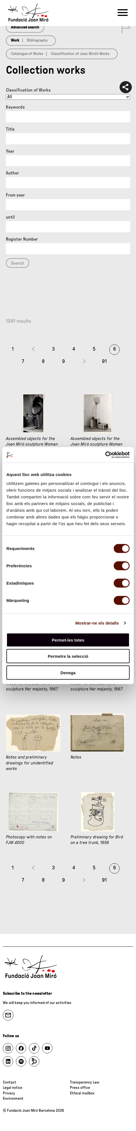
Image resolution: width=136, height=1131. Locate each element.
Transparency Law (84, 1082)
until (10, 217)
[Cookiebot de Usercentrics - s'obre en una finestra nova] (105, 454)
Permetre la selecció (68, 656)
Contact (9, 1082)
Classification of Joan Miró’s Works (80, 54)
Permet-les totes (68, 639)
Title (10, 129)
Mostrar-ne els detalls (97, 623)
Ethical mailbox (82, 1093)
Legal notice (12, 1088)
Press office (80, 1088)
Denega (68, 672)
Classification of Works (28, 90)
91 (104, 361)
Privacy (9, 1093)
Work (15, 40)
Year (10, 151)
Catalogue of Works (27, 54)
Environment (13, 1099)
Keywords (15, 107)
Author (12, 173)
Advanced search (25, 27)
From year (15, 195)
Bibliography (37, 40)
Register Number (22, 239)
